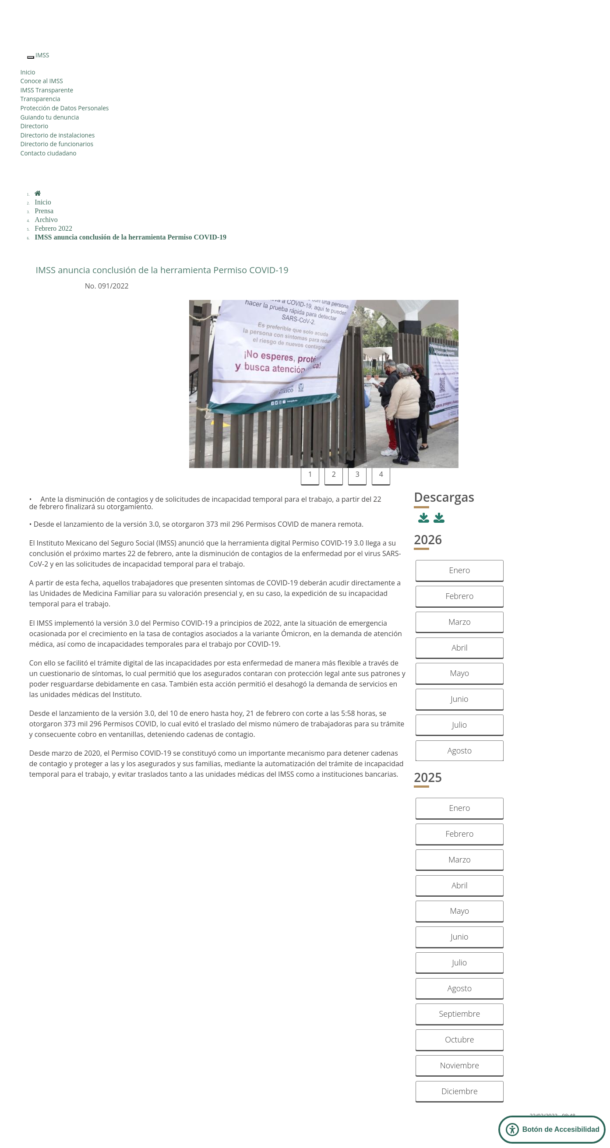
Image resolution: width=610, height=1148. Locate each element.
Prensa (44, 211)
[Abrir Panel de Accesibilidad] (552, 1129)
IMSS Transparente (47, 90)
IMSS (42, 55)
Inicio (28, 72)
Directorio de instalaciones (58, 135)
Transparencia (40, 99)
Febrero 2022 (53, 228)
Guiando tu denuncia (50, 117)
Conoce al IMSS (42, 81)
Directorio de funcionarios (57, 144)
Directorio (35, 126)
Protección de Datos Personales (65, 108)
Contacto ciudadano (49, 153)
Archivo (46, 219)
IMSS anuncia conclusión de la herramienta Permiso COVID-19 (130, 237)
